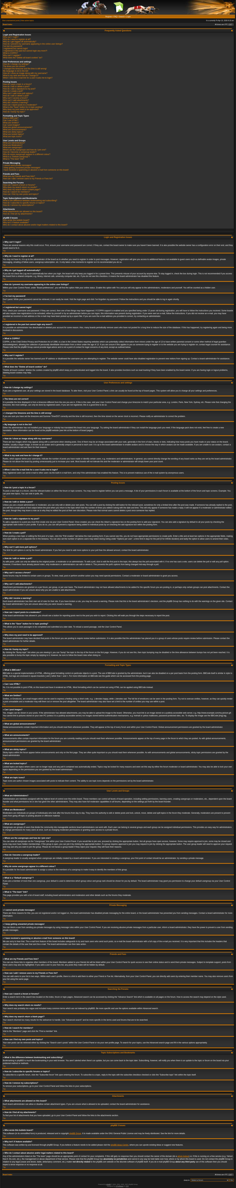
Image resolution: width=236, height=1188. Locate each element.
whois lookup (183, 1156)
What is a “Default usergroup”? (16, 156)
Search (122, 17)
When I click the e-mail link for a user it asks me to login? (27, 78)
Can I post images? (11, 125)
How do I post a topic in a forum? (17, 84)
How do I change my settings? (16, 64)
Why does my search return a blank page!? (21, 189)
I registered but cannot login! (15, 48)
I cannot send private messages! (17, 165)
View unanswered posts (10, 20)
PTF (127, 1186)
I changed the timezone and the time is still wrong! (25, 69)
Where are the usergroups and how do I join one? (24, 150)
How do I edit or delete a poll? (16, 96)
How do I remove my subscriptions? (18, 205)
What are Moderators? (12, 145)
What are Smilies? (11, 123)
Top (4, 251)
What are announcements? (15, 129)
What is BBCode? (11, 118)
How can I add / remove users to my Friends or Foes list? (28, 178)
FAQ (115, 17)
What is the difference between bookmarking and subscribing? (30, 200)
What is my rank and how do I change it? (21, 75)
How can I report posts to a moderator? (20, 105)
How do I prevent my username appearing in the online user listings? (33, 44)
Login (128, 17)
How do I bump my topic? (14, 112)
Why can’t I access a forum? (15, 98)
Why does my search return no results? (20, 187)
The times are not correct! (14, 66)
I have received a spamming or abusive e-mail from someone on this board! (36, 170)
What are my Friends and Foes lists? (19, 176)
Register (108, 17)
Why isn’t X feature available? (16, 222)
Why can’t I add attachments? (16, 100)
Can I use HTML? (10, 120)
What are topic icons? (12, 136)
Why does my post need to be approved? (21, 109)
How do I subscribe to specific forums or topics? (24, 203)
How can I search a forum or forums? (19, 185)
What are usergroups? (12, 147)
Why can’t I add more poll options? (18, 93)
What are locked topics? (13, 134)
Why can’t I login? (11, 37)
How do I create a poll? (13, 91)
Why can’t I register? (12, 55)
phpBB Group (75, 1133)
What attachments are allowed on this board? (22, 211)
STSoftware (119, 1186)
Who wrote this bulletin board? (16, 220)
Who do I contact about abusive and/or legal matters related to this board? (35, 225)
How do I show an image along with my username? (25, 73)
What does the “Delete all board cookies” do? (22, 58)
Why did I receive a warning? (15, 102)
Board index (7, 24)
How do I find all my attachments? (17, 214)
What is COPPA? (10, 53)
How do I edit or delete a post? (16, 86)
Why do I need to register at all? (17, 39)
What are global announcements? (17, 127)
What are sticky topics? (13, 132)
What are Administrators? (14, 143)
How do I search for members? (16, 192)
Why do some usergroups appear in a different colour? (26, 154)
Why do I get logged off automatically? (19, 41)
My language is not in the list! (15, 71)
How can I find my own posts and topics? (21, 194)
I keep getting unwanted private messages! (21, 167)
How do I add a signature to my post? (19, 89)
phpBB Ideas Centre (119, 1145)
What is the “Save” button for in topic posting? (23, 107)
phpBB (108, 1184)
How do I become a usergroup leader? (19, 152)
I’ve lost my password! (12, 46)
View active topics (27, 20)
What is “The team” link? (13, 159)
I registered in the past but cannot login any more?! (25, 51)
